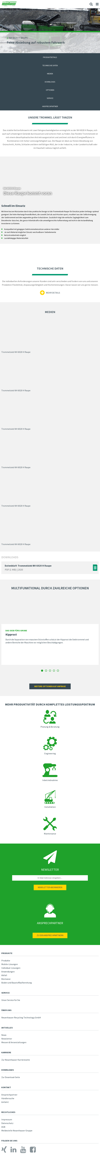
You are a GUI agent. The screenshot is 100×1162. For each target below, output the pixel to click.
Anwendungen (8, 971)
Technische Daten (50, 65)
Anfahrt (5, 1102)
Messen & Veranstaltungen (13, 1042)
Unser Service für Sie (10, 1000)
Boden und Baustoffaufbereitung (16, 982)
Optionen (50, 90)
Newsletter (6, 1038)
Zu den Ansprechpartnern (50, 935)
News (3, 1035)
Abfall (4, 975)
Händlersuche (7, 1098)
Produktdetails (50, 57)
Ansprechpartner (50, 106)
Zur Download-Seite (10, 1077)
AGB (3, 1126)
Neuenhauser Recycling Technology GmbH (21, 1017)
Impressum (6, 1119)
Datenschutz (7, 1123)
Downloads (50, 82)
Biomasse (6, 979)
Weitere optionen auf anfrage (50, 686)
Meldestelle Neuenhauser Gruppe (16, 1130)
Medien (50, 73)
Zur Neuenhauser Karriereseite (15, 1059)
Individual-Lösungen (10, 968)
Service (50, 98)
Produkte (5, 960)
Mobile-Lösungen (9, 964)
